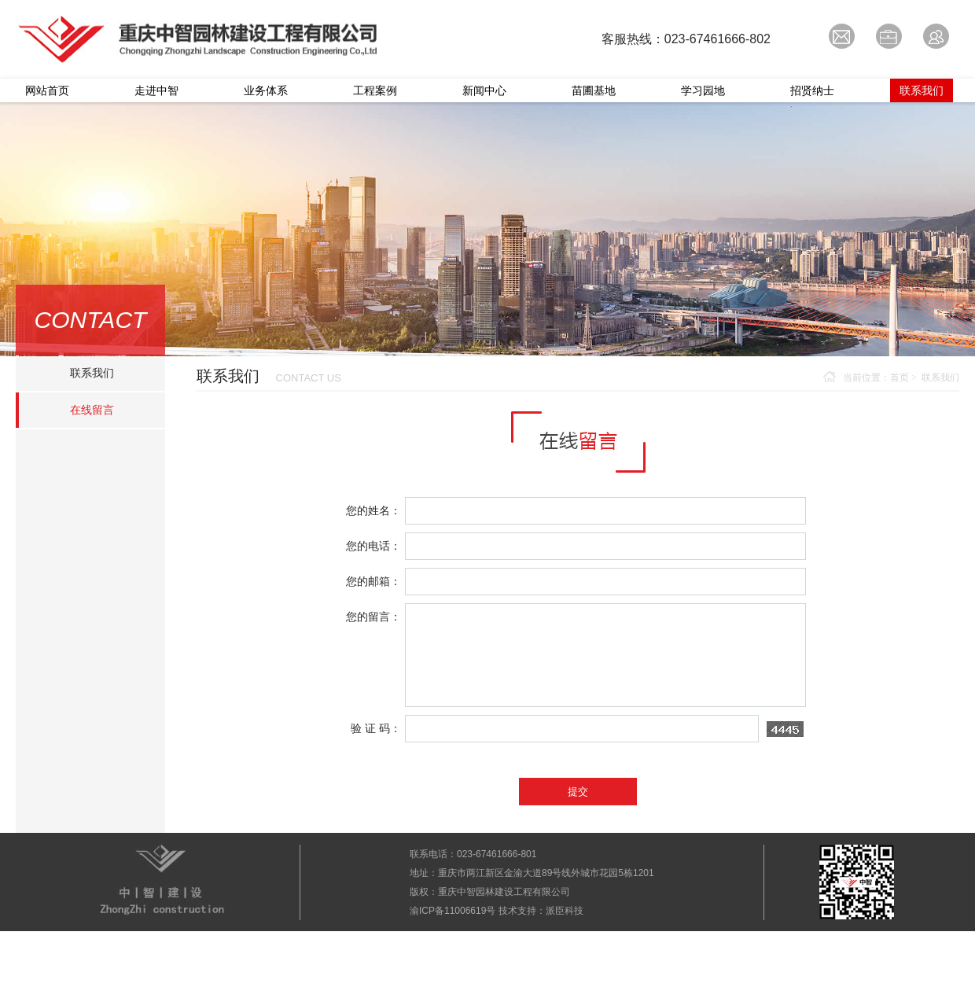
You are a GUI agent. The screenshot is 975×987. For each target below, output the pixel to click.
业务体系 (266, 90)
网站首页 (47, 90)
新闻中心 (484, 90)
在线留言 (92, 409)
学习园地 (703, 90)
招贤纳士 (812, 90)
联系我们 (922, 90)
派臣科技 (564, 910)
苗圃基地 (594, 90)
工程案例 (375, 90)
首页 (899, 377)
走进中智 (156, 90)
